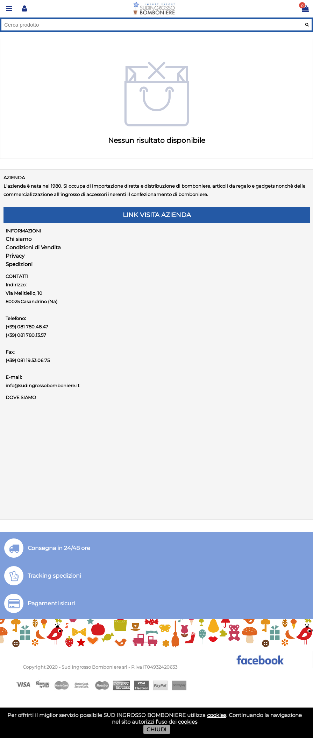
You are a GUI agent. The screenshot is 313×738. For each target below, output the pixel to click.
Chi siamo (18, 239)
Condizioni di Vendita (33, 247)
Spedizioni (19, 264)
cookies (216, 715)
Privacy (15, 255)
